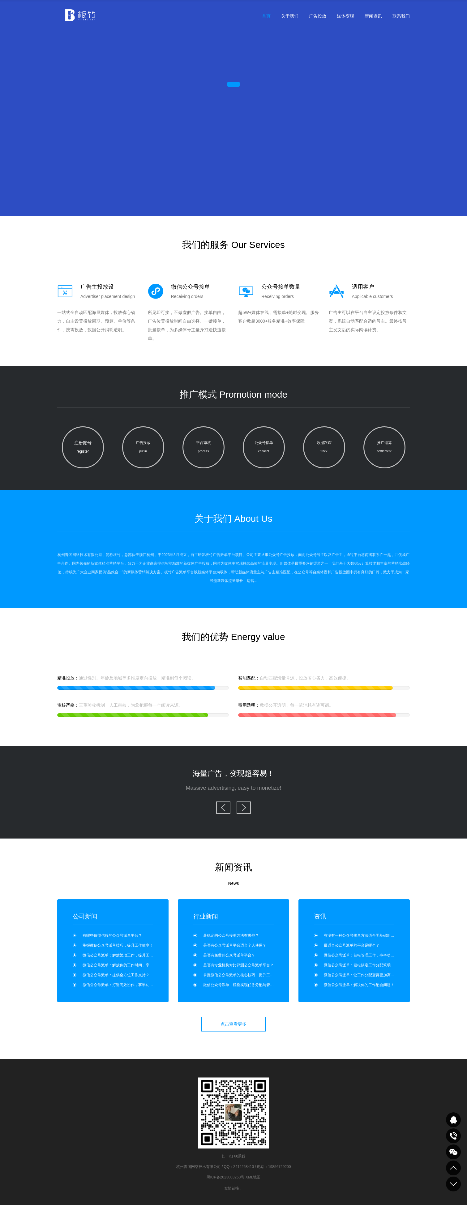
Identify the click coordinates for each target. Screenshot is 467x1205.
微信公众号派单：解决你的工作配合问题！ (359, 985)
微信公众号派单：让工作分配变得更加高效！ (361, 975)
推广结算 (384, 448)
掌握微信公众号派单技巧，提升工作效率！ (118, 945)
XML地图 (253, 1177)
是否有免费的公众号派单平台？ (229, 955)
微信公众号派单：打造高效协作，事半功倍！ (120, 985)
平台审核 (203, 448)
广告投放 (317, 16)
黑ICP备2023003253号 (226, 1177)
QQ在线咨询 (453, 1119)
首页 (266, 16)
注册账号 (83, 448)
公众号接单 (264, 448)
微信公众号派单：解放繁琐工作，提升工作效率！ (123, 955)
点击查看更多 (233, 1024)
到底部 (453, 1184)
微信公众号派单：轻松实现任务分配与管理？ (240, 985)
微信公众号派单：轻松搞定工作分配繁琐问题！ (363, 965)
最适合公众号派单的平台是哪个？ (351, 945)
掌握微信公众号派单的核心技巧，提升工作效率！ (244, 975)
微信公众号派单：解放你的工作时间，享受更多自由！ (127, 965)
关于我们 (289, 16)
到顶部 (453, 1168)
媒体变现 (345, 16)
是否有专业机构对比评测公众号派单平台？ (238, 965)
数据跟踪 (324, 448)
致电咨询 (453, 1135)
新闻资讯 (373, 16)
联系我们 (401, 16)
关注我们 (453, 1151)
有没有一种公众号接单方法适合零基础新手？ (361, 935)
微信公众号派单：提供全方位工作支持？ (116, 975)
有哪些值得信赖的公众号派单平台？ (112, 935)
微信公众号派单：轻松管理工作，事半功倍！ (361, 955)
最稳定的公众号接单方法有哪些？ (231, 935)
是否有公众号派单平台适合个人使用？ (234, 945)
